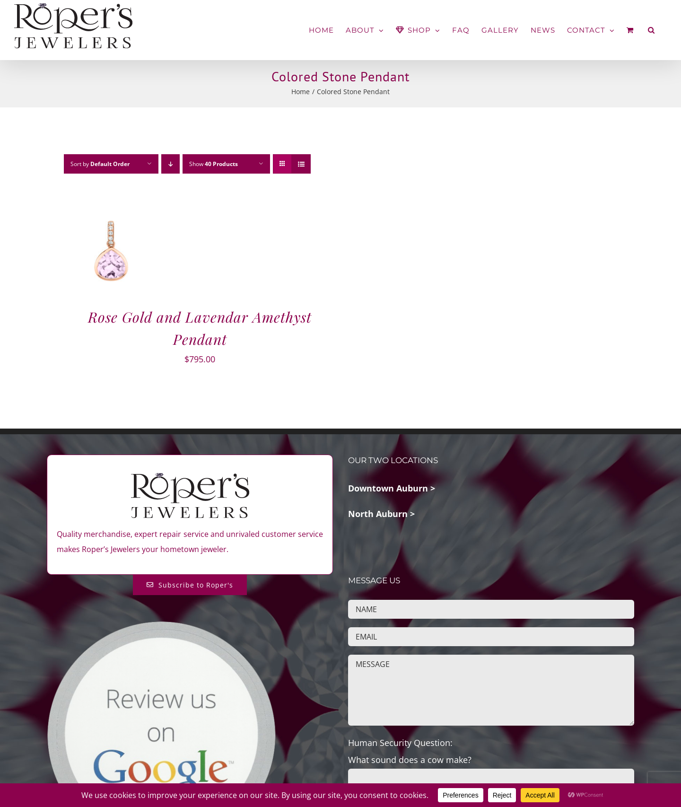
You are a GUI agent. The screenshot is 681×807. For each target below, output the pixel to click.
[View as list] (301, 164)
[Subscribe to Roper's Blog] (190, 585)
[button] (651, 30)
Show (213, 164)
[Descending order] (170, 164)
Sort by (100, 164)
